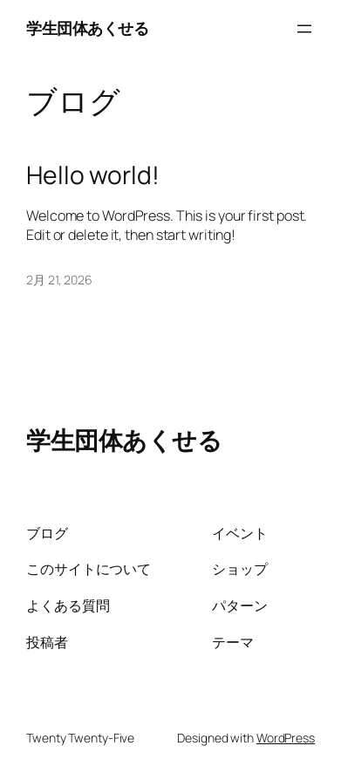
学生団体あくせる (87, 27)
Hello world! (93, 175)
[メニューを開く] (304, 28)
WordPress (285, 737)
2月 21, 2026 (59, 279)
